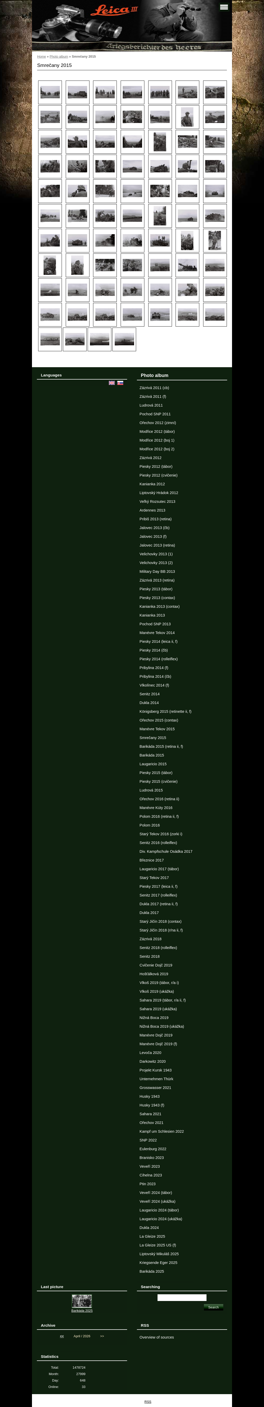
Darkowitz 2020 (152, 1061)
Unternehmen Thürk (156, 1079)
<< (62, 1336)
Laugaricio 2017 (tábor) (159, 869)
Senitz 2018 (149, 956)
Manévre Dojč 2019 (155, 1035)
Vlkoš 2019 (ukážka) (156, 991)
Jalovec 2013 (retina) (157, 545)
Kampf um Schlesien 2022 (161, 1131)
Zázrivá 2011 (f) (152, 396)
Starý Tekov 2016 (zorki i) (160, 834)
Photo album (59, 56)
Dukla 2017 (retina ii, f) (158, 904)
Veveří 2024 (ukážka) (157, 1201)
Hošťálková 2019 (153, 974)
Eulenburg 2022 (152, 1149)
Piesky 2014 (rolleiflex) (158, 659)
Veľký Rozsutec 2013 (157, 501)
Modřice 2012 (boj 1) (156, 440)
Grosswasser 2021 (155, 1088)
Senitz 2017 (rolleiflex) (158, 895)
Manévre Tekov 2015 (157, 729)
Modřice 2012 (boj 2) (156, 449)
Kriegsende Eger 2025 (158, 1263)
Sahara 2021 (150, 1114)
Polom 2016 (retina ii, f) (159, 816)
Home (41, 56)
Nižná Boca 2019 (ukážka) (161, 1026)
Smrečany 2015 (152, 738)
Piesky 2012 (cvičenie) (158, 475)
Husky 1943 (149, 1096)
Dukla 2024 (149, 1228)
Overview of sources (156, 1337)
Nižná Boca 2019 (153, 1018)
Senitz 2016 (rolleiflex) (158, 843)
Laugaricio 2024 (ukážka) (160, 1219)
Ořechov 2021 (151, 1123)
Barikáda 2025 (151, 1271)
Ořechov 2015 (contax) (158, 720)
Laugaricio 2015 (153, 764)
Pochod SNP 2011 (155, 414)
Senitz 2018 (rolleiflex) (158, 948)
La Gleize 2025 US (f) (157, 1245)
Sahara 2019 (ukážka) (158, 1009)
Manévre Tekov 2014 (157, 633)
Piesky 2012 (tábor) (155, 466)
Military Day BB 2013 (157, 571)
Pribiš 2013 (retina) (155, 519)
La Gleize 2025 (152, 1236)
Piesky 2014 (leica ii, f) (158, 641)
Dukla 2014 (149, 703)
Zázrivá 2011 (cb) (154, 388)
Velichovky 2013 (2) (155, 563)
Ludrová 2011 (151, 405)
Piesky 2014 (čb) (153, 650)
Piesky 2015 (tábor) (155, 773)
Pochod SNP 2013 (155, 624)
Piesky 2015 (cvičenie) (158, 781)
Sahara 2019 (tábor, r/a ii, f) (162, 1000)
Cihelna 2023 (150, 1175)
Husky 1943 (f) (151, 1105)
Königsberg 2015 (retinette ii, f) (165, 711)
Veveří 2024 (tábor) (155, 1193)
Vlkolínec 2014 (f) (154, 685)
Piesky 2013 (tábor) (155, 589)
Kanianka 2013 (152, 615)
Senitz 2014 (149, 694)
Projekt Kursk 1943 (155, 1070)
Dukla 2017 (149, 913)
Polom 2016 (149, 825)
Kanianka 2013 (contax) (159, 606)
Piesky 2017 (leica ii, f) (158, 886)
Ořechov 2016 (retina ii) (159, 799)
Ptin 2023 (147, 1184)
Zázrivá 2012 (150, 458)
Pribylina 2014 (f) (153, 668)
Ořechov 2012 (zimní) (157, 423)
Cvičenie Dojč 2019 (155, 965)
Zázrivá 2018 (150, 939)
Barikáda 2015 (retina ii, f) (161, 746)
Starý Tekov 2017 (154, 878)
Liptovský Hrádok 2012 (158, 493)
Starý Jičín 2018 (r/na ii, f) (161, 930)
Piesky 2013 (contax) (157, 598)
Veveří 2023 (149, 1166)
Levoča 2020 (150, 1053)
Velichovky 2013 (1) (155, 554)
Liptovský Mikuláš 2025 (159, 1254)
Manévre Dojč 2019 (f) (158, 1044)
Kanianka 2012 (152, 484)
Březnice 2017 (151, 860)
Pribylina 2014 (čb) (155, 676)
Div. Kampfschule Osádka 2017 (165, 851)
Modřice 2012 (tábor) (157, 431)
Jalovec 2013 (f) (153, 536)
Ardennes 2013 (152, 510)
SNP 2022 (148, 1140)
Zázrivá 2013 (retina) (157, 580)
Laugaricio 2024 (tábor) (159, 1210)
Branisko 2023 (151, 1158)
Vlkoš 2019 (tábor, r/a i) (159, 983)
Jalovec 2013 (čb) (154, 528)
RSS (147, 1402)
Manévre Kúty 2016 (155, 808)
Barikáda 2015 (151, 755)
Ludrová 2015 (151, 790)
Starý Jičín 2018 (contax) (160, 921)
